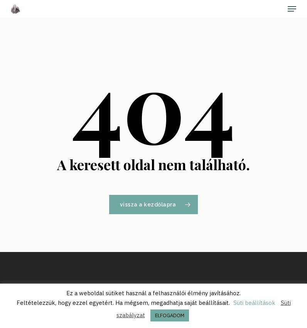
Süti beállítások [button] (254, 302)
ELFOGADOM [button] (169, 315)
